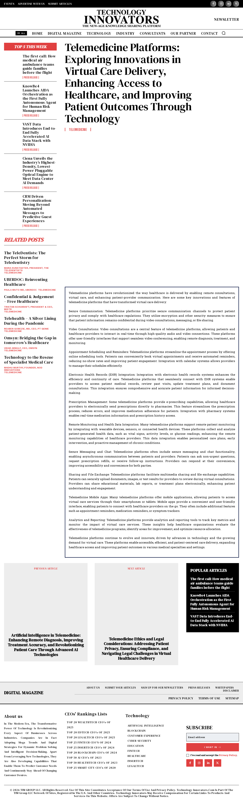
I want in (212, 747)
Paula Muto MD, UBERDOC (20, 290)
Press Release (31, 77)
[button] (224, 33)
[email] (212, 737)
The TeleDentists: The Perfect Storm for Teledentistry (25, 257)
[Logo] (121, 19)
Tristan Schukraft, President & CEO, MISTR (28, 308)
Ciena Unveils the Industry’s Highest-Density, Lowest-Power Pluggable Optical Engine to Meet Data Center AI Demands (39, 170)
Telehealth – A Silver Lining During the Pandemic (30, 321)
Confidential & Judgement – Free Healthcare (29, 299)
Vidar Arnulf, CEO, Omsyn (20, 348)
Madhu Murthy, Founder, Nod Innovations (23, 368)
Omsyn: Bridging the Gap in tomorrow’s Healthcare (30, 340)
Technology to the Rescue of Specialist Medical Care (28, 359)
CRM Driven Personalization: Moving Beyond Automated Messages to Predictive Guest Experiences (37, 208)
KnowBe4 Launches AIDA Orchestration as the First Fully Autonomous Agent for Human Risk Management (39, 98)
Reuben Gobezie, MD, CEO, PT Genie (26, 329)
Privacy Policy (228, 755)
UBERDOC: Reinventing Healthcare (26, 282)
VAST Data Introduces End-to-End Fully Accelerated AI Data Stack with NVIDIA (39, 134)
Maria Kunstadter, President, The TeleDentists (26, 269)
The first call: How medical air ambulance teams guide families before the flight (39, 64)
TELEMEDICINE (13, 272)
